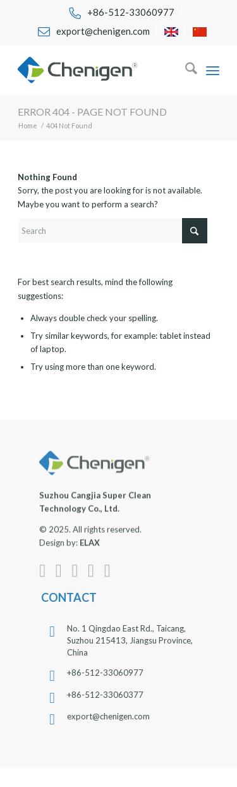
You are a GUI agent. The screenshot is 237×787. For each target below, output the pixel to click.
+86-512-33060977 (111, 673)
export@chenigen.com (114, 716)
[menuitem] (121, 13)
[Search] (185, 70)
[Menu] (212, 70)
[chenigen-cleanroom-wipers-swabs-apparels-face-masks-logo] (98, 70)
